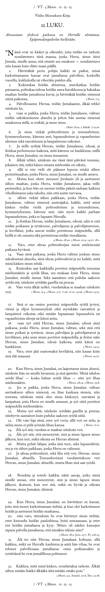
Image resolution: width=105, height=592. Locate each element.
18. (10, 323)
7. (10, 146)
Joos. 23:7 (81, 535)
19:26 (79, 292)
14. (10, 254)
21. (10, 388)
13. (10, 245)
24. (10, 430)
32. (10, 566)
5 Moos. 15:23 (91, 292)
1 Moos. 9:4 (38, 292)
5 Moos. (51, 7)
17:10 (72, 292)
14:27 (91, 240)
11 (60, 7)
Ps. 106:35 (93, 535)
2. (10, 71)
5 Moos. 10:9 (78, 240)
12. (10, 222)
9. (10, 170)
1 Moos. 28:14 (75, 383)
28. (10, 476)
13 (70, 7)
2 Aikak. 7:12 (88, 127)
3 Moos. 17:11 (91, 425)
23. (10, 421)
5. (10, 113)
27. (10, 454)
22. (10, 411)
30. (10, 516)
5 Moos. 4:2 (63, 575)
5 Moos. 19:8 (91, 383)
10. (10, 179)
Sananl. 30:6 (79, 575)
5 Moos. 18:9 (66, 535)
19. (10, 352)
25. (10, 435)
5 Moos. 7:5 (92, 99)
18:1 (97, 240)
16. (10, 287)
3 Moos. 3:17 (53, 292)
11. (10, 198)
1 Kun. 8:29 (72, 127)
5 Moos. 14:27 (91, 356)
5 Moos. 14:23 (91, 347)
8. (10, 160)
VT (40, 7)
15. (10, 269)
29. (10, 502)
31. (10, 540)
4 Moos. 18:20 (61, 240)
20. (10, 369)
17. (10, 305)
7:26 (65, 292)
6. (10, 132)
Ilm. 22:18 (93, 575)
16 (98, 127)
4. (10, 104)
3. (10, 85)
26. (10, 444)
